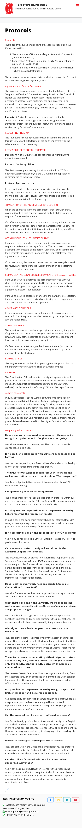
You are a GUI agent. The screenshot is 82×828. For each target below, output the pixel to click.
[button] (8, 789)
